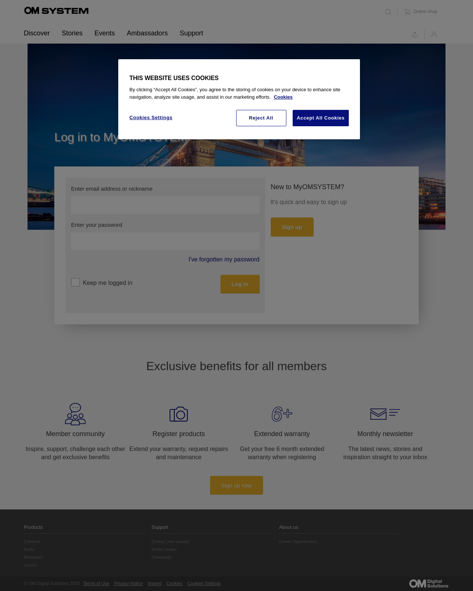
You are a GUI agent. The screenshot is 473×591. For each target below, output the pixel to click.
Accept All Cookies (321, 118)
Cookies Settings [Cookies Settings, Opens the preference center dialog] (151, 117)
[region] (239, 99)
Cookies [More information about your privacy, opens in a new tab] (283, 97)
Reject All (261, 118)
